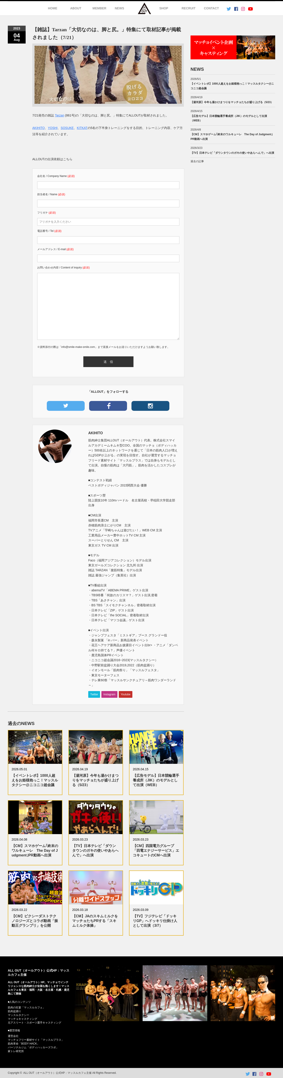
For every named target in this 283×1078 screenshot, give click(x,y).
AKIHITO (38, 128)
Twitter (94, 694)
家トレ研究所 (16, 1051)
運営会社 (13, 1036)
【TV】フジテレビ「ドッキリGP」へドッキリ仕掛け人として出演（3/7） (155, 920)
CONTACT (211, 8)
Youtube (126, 694)
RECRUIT (188, 8)
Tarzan (59, 115)
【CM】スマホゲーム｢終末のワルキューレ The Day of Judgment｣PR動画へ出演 (35, 850)
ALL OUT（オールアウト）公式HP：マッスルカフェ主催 (57, 1072)
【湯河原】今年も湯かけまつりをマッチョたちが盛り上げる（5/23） (95, 780)
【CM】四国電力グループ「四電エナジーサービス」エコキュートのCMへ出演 (156, 850)
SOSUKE (67, 128)
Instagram (109, 694)
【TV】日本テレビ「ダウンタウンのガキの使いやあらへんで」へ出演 (95, 850)
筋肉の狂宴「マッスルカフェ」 (26, 1007)
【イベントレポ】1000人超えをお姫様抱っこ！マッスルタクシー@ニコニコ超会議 (35, 780)
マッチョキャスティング (22, 1018)
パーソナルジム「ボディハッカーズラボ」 (33, 1047)
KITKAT (82, 128)
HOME (52, 8)
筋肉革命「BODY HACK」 (23, 1043)
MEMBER (99, 8)
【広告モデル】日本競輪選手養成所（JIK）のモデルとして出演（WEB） (156, 780)
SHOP (163, 8)
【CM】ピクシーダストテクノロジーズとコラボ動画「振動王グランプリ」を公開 (35, 920)
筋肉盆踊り (14, 1011)
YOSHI (53, 128)
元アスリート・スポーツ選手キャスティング (34, 1022)
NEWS (119, 8)
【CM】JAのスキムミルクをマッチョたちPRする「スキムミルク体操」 (95, 920)
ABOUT (75, 8)
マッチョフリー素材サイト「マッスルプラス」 (36, 1039)
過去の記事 (197, 161)
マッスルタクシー (18, 1015)
